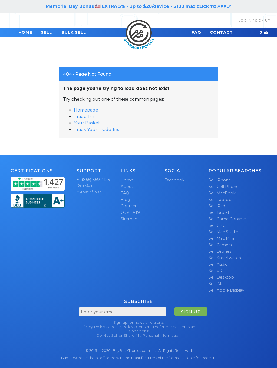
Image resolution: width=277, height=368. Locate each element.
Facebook (174, 180)
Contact (221, 32)
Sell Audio (218, 264)
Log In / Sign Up (254, 20)
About (127, 186)
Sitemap (129, 219)
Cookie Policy (120, 327)
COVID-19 (130, 212)
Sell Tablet (219, 212)
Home (25, 32)
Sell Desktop (221, 277)
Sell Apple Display (226, 290)
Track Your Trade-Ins (96, 129)
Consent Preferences (156, 327)
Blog (125, 199)
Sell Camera (220, 244)
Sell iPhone (220, 180)
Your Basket (87, 123)
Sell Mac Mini (221, 238)
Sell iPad (217, 206)
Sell (46, 32)
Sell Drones (220, 251)
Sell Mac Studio (223, 231)
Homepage (86, 110)
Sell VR (215, 270)
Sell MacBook (222, 193)
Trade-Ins (84, 116)
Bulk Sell (73, 32)
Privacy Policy (92, 327)
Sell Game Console (227, 219)
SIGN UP (191, 311)
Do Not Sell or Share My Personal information (138, 335)
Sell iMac (217, 283)
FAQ (196, 32)
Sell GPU (217, 225)
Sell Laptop (220, 199)
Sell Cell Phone (224, 186)
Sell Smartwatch (225, 257)
